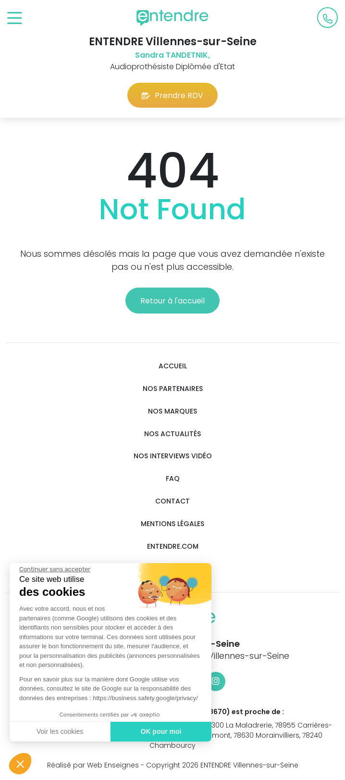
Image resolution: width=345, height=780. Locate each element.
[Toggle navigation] (14, 18)
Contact (172, 501)
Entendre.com (172, 546)
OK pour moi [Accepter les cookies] (158, 731)
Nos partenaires (173, 389)
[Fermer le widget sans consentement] (52, 569)
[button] (20, 763)
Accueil (173, 366)
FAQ (173, 479)
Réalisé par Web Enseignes (93, 765)
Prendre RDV (172, 95)
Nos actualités (172, 434)
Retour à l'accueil (172, 300)
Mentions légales (172, 524)
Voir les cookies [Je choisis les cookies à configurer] (57, 731)
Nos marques (172, 411)
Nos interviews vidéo (173, 456)
